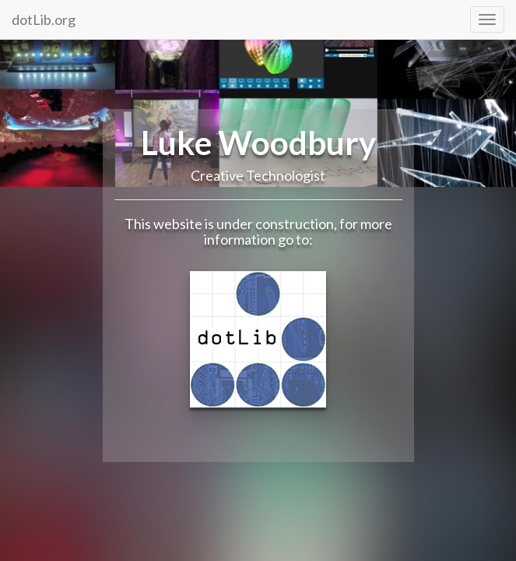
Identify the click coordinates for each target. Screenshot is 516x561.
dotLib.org (43, 19)
